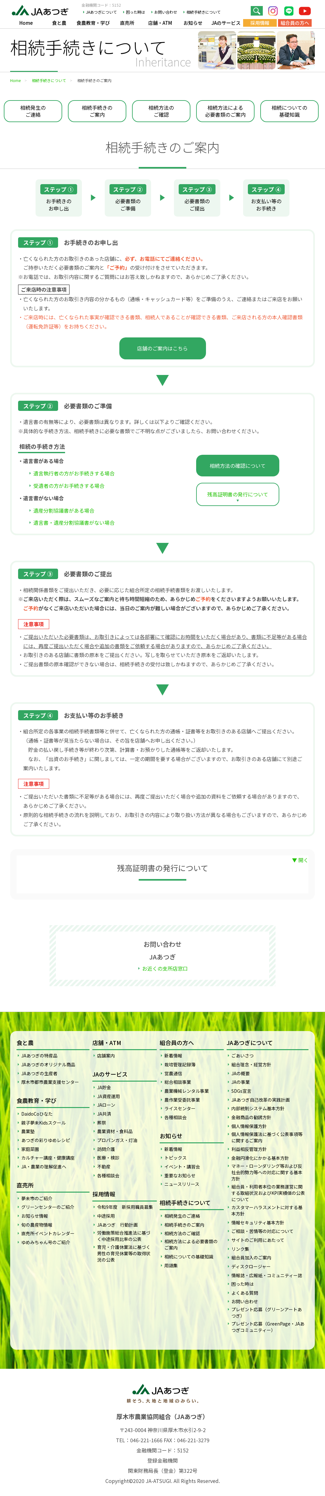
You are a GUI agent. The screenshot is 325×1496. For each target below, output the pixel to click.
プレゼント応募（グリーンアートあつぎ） (266, 1312)
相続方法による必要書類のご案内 (225, 111)
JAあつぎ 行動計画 (117, 1225)
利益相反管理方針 (249, 1149)
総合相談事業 (177, 1082)
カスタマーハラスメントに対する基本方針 (266, 1210)
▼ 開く (300, 860)
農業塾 (28, 1131)
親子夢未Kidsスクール (43, 1122)
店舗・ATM (160, 22)
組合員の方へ (295, 22)
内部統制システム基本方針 (258, 1108)
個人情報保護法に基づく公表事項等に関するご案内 (266, 1137)
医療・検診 (108, 1157)
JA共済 (104, 1114)
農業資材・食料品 (115, 1131)
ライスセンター (180, 1108)
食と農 (59, 22)
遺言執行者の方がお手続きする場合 (74, 473)
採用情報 (259, 22)
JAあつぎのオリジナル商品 (48, 1064)
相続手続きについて (203, 12)
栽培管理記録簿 (180, 1064)
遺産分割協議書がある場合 (63, 510)
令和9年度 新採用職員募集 (125, 1207)
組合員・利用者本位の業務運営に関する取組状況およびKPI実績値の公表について (268, 1192)
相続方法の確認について (238, 465)
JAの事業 (240, 1082)
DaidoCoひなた (37, 1114)
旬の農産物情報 (36, 1225)
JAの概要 (240, 1073)
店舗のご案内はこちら (162, 348)
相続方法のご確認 (161, 111)
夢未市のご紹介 (36, 1198)
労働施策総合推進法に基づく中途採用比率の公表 (123, 1235)
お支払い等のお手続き (266, 198)
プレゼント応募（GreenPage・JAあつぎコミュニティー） (267, 1326)
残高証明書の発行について (237, 494)
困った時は (135, 12)
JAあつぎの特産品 (39, 1055)
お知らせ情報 (34, 1216)
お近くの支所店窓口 (165, 968)
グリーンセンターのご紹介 (47, 1207)
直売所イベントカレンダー (48, 1233)
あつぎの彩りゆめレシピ (45, 1140)
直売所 (127, 22)
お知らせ (192, 22)
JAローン (106, 1105)
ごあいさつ (242, 1055)
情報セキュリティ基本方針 (257, 1222)
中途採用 (106, 1216)
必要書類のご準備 (127, 198)
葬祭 (101, 1122)
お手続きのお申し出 (58, 198)
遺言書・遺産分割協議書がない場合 (74, 522)
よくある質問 (244, 1293)
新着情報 (173, 1055)
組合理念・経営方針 (251, 1064)
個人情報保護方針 (249, 1126)
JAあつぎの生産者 (39, 1073)
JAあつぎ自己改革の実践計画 (260, 1100)
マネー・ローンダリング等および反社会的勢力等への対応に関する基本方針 (266, 1172)
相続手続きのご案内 (97, 111)
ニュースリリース (181, 1184)
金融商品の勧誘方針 (251, 1117)
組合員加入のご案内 (251, 1257)
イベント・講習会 (182, 1166)
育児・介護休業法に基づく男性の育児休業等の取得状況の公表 (123, 1253)
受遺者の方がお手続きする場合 (68, 485)
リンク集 (240, 1249)
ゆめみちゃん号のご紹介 (45, 1242)
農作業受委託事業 (182, 1100)
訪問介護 (106, 1149)
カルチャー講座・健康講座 (48, 1157)
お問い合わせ (165, 12)
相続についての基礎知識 (289, 111)
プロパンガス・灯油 (117, 1140)
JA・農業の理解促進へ (43, 1166)
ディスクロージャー (251, 1266)
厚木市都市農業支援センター (50, 1082)
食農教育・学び (93, 22)
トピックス (175, 1157)
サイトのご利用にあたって (257, 1240)
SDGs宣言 (241, 1091)
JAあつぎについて (101, 12)
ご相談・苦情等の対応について (262, 1231)
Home (26, 22)
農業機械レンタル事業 (186, 1091)
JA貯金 (104, 1087)
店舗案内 (106, 1055)
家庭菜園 (30, 1149)
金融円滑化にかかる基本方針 (260, 1158)
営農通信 (173, 1073)
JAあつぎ (42, 9)
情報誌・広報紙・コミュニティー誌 (266, 1275)
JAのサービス (226, 22)
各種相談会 (108, 1175)
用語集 (171, 1265)
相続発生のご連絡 (33, 111)
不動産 (103, 1166)
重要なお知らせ (180, 1175)
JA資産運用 (108, 1096)
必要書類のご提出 (197, 198)
